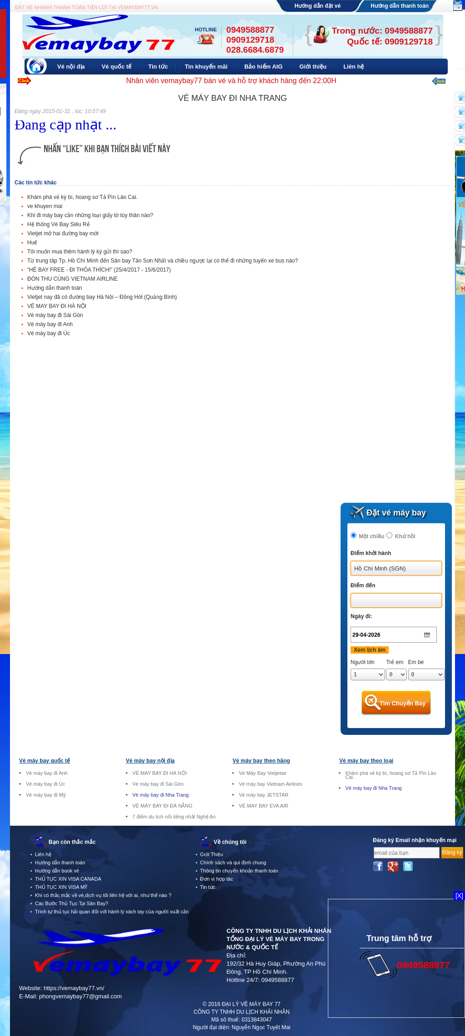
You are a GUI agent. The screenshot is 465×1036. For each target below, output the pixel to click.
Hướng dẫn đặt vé (318, 6)
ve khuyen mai (44, 206)
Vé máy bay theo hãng (261, 761)
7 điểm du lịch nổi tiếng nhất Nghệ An (174, 817)
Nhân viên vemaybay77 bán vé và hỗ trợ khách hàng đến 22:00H (231, 80)
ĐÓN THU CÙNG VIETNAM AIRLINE (72, 279)
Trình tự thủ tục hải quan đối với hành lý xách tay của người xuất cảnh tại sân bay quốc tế (135, 911)
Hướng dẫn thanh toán (400, 6)
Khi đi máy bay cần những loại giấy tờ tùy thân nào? (90, 215)
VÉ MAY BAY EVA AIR (263, 806)
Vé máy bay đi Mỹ (46, 795)
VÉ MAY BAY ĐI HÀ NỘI (56, 306)
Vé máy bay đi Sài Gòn (55, 315)
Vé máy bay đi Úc (48, 333)
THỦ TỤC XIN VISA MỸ (61, 887)
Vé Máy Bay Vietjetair (263, 773)
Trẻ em (394, 662)
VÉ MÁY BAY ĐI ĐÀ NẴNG (163, 806)
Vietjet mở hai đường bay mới (63, 233)
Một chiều (371, 536)
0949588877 (277, 980)
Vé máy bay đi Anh (50, 324)
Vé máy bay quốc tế (44, 761)
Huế (32, 242)
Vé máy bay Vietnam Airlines (270, 784)
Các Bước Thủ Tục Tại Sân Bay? (71, 903)
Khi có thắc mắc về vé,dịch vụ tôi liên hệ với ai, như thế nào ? (103, 895)
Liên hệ (43, 854)
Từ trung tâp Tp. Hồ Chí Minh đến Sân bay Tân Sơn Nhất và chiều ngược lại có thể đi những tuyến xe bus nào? (162, 261)
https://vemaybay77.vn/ (74, 988)
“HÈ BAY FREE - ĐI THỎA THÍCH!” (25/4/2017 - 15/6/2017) (99, 270)
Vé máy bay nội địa (150, 761)
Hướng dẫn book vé (57, 870)
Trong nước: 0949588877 (382, 30)
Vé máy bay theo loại (366, 761)
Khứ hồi (405, 536)
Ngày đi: (361, 616)
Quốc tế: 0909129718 (390, 41)
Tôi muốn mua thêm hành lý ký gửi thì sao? (79, 251)
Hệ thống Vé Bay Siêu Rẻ (58, 224)
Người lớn (363, 662)
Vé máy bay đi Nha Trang (161, 795)
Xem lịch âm (370, 650)
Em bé (416, 662)
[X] (459, 895)
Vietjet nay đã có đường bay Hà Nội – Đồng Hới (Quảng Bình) (102, 297)
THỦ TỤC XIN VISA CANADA (68, 879)
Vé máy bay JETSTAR (263, 795)
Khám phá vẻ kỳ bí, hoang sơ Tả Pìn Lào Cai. (82, 197)
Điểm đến (363, 585)
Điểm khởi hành (371, 553)
